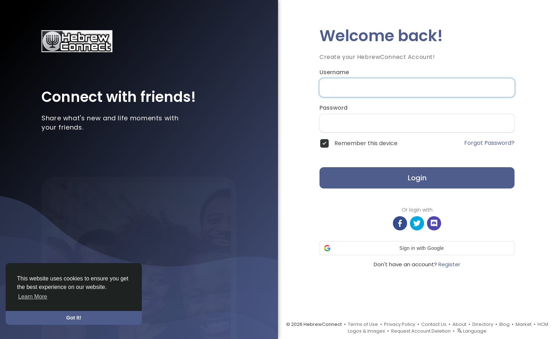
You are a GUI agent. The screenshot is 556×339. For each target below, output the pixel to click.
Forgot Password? (489, 143)
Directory (482, 324)
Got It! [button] (73, 318)
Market (524, 324)
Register (449, 264)
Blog (504, 324)
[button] (417, 248)
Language (471, 331)
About (459, 324)
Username (334, 72)
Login (417, 178)
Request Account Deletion (421, 331)
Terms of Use (363, 324)
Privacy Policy (399, 324)
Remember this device (365, 143)
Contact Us (433, 324)
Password (333, 108)
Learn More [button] (32, 297)
